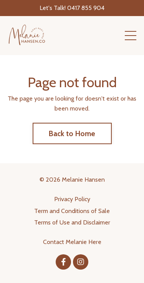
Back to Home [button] (72, 133)
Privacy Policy (72, 199)
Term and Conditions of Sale (72, 211)
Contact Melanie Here (72, 242)
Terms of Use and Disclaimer (72, 222)
